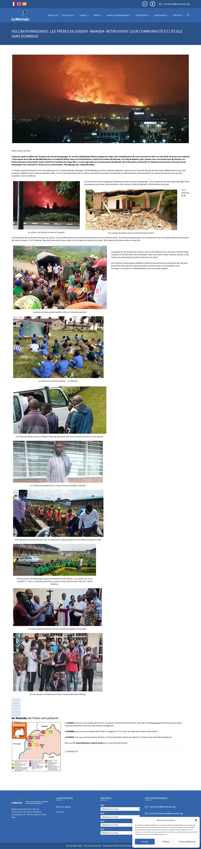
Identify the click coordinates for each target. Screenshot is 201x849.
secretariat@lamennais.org (176, 3)
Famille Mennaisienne (119, 15)
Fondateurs (142, 15)
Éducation (69, 15)
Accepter (145, 842)
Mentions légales (63, 806)
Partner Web (118, 845)
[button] (196, 820)
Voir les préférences (187, 842)
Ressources (161, 15)
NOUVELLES (53, 15)
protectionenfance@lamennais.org (166, 813)
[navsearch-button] (188, 15)
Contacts (177, 15)
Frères (98, 15)
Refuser (166, 842)
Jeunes (84, 15)
